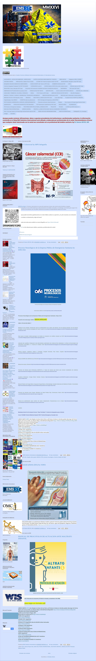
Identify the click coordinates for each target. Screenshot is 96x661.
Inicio (49, 653)
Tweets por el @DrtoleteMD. (9, 169)
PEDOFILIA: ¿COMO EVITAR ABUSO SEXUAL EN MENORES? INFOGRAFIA (50, 109)
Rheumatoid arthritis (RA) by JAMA (32, 465)
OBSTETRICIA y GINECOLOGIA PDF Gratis (42, 97)
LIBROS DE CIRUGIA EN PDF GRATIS (59, 93)
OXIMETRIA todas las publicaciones (27, 100)
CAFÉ (69, 83)
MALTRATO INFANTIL (56, 646)
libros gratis (33, 457)
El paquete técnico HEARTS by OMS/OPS (74, 97)
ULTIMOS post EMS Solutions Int (72, 106)
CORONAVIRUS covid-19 (36, 86)
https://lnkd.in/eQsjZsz (24, 437)
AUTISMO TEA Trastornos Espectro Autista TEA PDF (47, 81)
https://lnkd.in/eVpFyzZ (59, 420)
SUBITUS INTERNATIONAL (65, 111)
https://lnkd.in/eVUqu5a (24, 447)
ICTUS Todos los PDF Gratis (43, 93)
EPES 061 (24, 457)
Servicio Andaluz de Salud (60, 457)
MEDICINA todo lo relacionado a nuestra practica (71, 95)
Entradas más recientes (24, 653)
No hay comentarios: (52, 242)
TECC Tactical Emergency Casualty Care (48, 415)
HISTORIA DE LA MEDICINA (82, 90)
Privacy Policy (6, 479)
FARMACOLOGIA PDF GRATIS (36, 90)
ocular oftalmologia (59, 97)
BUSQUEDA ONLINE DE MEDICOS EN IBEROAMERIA (15, 83)
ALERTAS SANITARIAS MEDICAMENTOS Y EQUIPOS (44, 79)
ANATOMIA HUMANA (8, 81)
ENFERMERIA (64, 88)
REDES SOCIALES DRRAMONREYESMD (47, 111)
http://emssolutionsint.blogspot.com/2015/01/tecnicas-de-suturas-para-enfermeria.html (37, 371)
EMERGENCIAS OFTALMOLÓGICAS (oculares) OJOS (15, 90)
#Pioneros (21, 232)
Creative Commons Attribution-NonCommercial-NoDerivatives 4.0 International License (35, 75)
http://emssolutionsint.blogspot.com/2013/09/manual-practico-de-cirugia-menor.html (36, 385)
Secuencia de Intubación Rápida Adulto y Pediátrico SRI (12, 279)
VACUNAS (12, 113)
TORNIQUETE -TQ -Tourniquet (80, 111)
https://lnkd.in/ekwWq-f (24, 428)
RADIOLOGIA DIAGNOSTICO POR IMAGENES (24, 104)
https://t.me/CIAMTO (24, 450)
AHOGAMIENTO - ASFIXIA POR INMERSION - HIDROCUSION (17, 79)
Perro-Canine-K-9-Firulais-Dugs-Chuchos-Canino (75, 102)
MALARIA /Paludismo (75, 93)
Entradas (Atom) (51, 656)
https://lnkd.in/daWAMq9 (39, 425)
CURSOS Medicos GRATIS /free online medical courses (55, 86)
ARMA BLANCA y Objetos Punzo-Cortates (24, 81)
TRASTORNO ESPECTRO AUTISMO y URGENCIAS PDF (36, 106)
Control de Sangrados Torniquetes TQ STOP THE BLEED (16, 86)
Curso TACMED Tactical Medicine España (28, 415)
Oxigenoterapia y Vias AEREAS (10, 100)
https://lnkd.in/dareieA (24, 434)
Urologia (6, 113)
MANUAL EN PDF (66, 646)
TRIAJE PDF (53, 106)
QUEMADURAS (7, 104)
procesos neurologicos (49, 457)
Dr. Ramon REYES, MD (81, 122)
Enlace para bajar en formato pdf (31, 603)
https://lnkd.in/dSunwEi (52, 222)
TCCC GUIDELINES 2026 (12, 263)
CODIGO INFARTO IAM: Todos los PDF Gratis (40, 83)
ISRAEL (32, 93)
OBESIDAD (28, 97)
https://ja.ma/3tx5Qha (43, 525)
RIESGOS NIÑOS (62, 104)
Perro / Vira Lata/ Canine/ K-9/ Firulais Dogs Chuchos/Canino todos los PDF (19, 111)
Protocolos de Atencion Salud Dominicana (46, 102)
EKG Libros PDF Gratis (74, 88)
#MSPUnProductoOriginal (25, 234)
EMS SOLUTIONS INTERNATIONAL (11, 109)
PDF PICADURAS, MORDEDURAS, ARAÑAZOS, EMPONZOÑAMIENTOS (19, 102)
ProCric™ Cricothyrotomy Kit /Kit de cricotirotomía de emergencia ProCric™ (9, 309)
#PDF (27, 419)
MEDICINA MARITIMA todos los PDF (50, 95)
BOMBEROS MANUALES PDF (58, 83)
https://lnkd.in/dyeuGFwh (25, 444)
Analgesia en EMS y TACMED (75, 79)
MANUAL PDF (40, 457)
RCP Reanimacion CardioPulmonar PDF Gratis (46, 104)
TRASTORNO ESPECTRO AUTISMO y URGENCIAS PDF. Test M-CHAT (12, 394)
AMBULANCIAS (62, 79)
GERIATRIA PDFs (49, 90)
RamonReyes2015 (54, 310)
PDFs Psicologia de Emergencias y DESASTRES (48, 100)
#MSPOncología (22, 206)
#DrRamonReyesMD (71, 420)
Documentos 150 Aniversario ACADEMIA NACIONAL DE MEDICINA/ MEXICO (41, 88)
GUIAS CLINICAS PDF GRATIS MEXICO (64, 90)
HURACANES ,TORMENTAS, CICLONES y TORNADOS (16, 93)
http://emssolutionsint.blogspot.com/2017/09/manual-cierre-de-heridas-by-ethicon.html (58, 358)
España (28, 457)
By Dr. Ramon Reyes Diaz (27, 646)
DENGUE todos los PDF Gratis (76, 86)
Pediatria (60, 102)
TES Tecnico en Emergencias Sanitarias (12, 106)
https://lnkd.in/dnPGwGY (25, 431)
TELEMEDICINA (72, 104)
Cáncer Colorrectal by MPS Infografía (32, 144)
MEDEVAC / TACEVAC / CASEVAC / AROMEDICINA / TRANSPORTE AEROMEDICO (22, 95)
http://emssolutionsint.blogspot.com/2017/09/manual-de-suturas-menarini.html (48, 364)
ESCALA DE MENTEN (12, 293)
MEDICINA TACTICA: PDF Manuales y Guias (13, 97)
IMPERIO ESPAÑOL (26, 109)
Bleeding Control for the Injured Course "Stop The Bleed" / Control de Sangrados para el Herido (41, 412)
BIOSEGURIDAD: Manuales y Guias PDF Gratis (71, 81)
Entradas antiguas (72, 653)
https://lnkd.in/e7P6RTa (24, 440)
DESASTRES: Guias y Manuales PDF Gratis (13, 88)
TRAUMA (61, 106)
